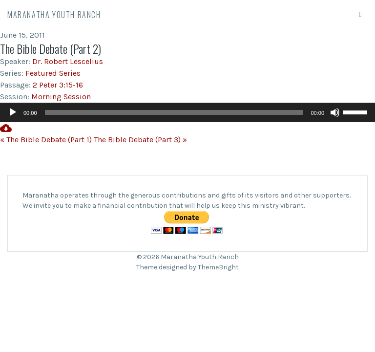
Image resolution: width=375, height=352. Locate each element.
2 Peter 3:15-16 (58, 84)
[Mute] (335, 112)
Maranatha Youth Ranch (54, 15)
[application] (187, 112)
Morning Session (61, 96)
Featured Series (53, 73)
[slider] (174, 112)
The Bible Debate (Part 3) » (140, 139)
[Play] (13, 112)
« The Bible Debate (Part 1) (46, 139)
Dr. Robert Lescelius (67, 61)
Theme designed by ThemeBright (187, 267)
